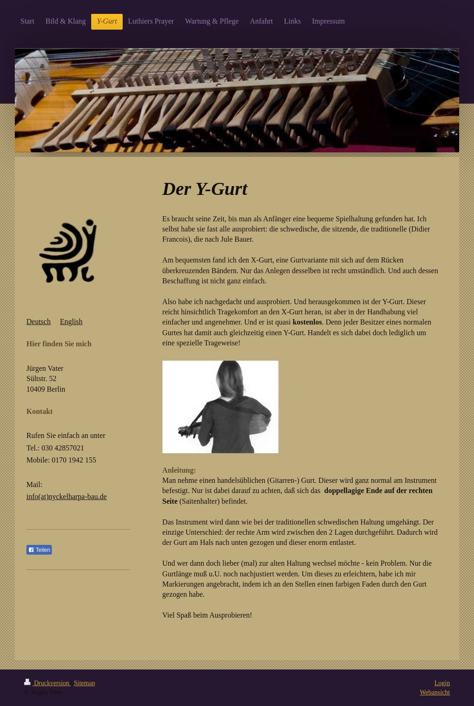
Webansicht (435, 692)
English (71, 321)
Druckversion (47, 683)
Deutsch (38, 321)
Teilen (39, 550)
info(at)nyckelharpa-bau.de (66, 496)
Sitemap (84, 683)
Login (442, 683)
